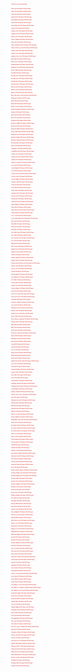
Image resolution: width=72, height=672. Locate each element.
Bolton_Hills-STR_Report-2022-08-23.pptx (21, 103)
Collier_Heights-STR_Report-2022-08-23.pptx (21, 204)
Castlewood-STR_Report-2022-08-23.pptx (20, 184)
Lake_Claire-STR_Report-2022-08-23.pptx (21, 363)
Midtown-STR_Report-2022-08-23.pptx (20, 411)
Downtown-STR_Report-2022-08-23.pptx (20, 226)
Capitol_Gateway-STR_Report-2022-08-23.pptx (22, 156)
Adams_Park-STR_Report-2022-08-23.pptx (21, 11)
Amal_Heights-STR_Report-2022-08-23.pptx (21, 19)
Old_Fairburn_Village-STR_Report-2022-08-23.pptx (23, 453)
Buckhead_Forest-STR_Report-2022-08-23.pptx (22, 134)
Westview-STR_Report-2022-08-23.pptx (20, 637)
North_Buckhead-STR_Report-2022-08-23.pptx (22, 439)
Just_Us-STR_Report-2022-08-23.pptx (20, 349)
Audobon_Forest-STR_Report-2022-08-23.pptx (22, 53)
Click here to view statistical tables (19, 4)
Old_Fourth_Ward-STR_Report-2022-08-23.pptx (22, 456)
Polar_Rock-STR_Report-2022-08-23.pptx (21, 506)
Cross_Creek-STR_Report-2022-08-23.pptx (21, 215)
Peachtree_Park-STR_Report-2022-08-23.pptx (22, 481)
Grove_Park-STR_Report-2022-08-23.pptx (21, 305)
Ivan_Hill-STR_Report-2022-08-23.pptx (20, 344)
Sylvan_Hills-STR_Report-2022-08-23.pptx (21, 579)
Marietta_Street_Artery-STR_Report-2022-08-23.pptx (23, 394)
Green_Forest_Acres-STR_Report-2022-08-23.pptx (23, 296)
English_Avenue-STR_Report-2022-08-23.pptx (22, 249)
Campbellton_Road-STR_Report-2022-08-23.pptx (22, 151)
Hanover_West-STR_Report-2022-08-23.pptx (21, 310)
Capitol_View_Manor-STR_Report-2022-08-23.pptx (23, 162)
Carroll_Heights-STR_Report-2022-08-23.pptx (22, 168)
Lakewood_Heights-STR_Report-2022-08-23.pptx (22, 369)
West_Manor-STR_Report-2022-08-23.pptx (21, 623)
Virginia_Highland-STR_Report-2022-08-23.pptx (22, 607)
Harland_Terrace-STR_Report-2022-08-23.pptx (22, 313)
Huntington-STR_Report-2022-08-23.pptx (20, 338)
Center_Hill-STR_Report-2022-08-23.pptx (21, 187)
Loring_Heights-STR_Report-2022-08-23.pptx (21, 388)
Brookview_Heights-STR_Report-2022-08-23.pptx (22, 123)
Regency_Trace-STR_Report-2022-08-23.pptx (21, 523)
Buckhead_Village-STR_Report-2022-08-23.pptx (22, 140)
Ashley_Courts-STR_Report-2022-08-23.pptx (21, 36)
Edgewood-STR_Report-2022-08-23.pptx (20, 243)
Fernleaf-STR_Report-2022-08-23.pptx (20, 271)
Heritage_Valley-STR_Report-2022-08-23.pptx (22, 321)
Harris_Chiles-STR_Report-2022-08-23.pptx (21, 316)
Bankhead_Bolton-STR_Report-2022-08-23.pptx (22, 64)
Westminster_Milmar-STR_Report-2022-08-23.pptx (23, 632)
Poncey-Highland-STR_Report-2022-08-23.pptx (22, 511)
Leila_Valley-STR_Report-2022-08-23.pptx (21, 374)
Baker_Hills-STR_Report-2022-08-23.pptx (21, 59)
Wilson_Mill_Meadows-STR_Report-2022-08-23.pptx (23, 654)
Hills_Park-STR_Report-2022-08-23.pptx (20, 327)
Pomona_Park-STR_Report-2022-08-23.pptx (21, 509)
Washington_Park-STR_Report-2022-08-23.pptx (22, 609)
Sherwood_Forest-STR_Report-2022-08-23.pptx (22, 551)
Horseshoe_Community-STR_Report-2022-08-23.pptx (23, 333)
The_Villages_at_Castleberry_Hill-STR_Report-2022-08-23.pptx (26, 587)
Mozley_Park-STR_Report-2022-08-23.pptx (21, 422)
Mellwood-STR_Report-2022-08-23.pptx (20, 405)
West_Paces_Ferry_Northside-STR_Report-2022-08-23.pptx (25, 626)
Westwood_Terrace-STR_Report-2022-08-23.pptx (22, 640)
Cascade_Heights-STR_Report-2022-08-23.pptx (22, 179)
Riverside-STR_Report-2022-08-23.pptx (20, 537)
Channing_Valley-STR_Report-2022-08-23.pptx (22, 193)
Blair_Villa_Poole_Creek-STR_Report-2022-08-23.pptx (24, 95)
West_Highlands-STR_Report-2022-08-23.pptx (22, 618)
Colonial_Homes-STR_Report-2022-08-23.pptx (22, 212)
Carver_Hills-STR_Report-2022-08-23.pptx (21, 170)
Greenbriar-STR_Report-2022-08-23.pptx (20, 299)
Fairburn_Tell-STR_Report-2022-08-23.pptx (21, 265)
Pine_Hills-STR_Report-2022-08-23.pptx (20, 498)
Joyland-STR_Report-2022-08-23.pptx (20, 347)
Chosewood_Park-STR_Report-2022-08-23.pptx (22, 201)
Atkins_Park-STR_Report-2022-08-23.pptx (21, 42)
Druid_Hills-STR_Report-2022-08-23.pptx (21, 229)
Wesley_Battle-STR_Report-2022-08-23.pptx (21, 612)
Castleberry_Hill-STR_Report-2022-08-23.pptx (22, 181)
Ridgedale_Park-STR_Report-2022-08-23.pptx (22, 531)
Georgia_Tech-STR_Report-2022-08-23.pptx (21, 285)
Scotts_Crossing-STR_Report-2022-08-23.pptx (22, 548)
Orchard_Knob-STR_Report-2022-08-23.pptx (21, 461)
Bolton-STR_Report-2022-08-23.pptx (19, 100)
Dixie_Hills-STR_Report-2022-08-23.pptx (20, 223)
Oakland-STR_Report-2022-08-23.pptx (20, 447)
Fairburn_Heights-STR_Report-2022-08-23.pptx (22, 257)
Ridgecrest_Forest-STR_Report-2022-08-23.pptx (22, 528)
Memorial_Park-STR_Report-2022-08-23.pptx (22, 408)
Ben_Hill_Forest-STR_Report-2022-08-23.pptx (22, 78)
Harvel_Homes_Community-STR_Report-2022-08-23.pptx (24, 319)
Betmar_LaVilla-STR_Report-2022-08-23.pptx (22, 92)
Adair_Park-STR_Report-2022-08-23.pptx (21, 8)
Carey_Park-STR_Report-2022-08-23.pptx (21, 165)
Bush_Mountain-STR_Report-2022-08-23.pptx (22, 142)
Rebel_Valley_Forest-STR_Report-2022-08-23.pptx (23, 520)
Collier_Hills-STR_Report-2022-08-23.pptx (21, 207)
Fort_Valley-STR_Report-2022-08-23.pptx (21, 279)
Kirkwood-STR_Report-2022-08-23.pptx (20, 358)
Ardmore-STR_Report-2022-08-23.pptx (20, 28)
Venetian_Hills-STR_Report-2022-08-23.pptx (21, 601)
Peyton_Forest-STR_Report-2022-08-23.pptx (21, 492)
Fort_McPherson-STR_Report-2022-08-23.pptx (22, 277)
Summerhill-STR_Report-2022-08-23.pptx (21, 570)
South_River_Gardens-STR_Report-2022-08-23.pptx (23, 556)
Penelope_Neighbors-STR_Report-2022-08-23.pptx (23, 484)
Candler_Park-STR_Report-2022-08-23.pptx (21, 154)
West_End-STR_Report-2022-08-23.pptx (20, 615)
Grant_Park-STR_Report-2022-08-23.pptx (21, 291)
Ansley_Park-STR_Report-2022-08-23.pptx (21, 22)
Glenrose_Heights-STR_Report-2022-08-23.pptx (22, 288)
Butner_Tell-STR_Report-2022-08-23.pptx (21, 145)
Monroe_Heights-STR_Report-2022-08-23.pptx (22, 416)
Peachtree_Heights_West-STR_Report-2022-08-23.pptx (24, 475)
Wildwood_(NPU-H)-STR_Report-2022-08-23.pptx (23, 649)
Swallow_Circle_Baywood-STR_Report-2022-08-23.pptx (24, 573)
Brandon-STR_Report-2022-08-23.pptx (20, 112)
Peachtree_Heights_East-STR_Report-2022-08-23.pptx (23, 472)
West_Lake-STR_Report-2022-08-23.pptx (20, 621)
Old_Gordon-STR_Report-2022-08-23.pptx (21, 458)
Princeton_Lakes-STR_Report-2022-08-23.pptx (22, 514)
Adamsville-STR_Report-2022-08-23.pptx (20, 14)
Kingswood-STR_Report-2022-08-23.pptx (20, 355)
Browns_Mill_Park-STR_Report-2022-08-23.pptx (22, 131)
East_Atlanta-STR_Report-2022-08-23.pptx (21, 235)
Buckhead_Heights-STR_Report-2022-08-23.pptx (22, 137)
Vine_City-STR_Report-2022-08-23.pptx (20, 604)
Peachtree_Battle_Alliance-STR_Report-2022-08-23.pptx (24, 470)
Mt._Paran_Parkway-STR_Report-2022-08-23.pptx (23, 430)
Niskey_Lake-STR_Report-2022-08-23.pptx (21, 436)
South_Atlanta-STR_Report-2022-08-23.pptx (21, 553)
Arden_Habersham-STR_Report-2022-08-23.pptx (22, 25)
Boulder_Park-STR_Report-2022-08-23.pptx (21, 106)
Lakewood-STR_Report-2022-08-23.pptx (20, 366)
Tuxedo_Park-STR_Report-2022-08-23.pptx (21, 595)
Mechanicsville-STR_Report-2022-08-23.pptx (21, 402)
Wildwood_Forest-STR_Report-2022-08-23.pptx (22, 651)
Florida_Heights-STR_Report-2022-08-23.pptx (22, 274)
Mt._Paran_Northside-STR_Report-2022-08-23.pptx (23, 428)
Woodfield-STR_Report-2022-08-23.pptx (20, 660)
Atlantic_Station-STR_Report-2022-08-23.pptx (22, 50)
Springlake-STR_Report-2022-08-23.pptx (20, 565)
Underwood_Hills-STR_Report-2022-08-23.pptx (22, 598)
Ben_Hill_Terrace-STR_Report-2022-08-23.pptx (22, 84)
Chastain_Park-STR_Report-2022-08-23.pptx (21, 196)
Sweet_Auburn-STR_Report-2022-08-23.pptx (21, 576)
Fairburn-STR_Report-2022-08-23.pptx (20, 254)
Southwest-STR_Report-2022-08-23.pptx (20, 562)
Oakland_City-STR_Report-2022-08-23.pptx (21, 450)
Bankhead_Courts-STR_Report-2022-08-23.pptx (22, 67)
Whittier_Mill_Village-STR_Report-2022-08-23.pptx (23, 643)
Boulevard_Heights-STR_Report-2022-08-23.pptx (22, 109)
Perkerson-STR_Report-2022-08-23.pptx (20, 489)
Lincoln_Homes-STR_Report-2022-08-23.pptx (21, 380)
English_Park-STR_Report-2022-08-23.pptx (21, 251)
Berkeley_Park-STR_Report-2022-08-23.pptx (21, 89)
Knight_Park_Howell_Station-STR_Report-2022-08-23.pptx (25, 360)
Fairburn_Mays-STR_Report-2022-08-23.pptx (21, 260)
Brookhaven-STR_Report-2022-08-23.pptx (21, 120)
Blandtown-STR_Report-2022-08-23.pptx (20, 98)
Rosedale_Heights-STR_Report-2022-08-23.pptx (22, 542)
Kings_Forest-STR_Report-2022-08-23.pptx (21, 352)
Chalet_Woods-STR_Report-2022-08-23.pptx (21, 190)
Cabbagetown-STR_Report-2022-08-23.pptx (21, 148)
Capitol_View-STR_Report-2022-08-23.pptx (21, 159)
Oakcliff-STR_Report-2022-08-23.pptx (20, 444)
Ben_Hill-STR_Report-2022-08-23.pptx (20, 72)
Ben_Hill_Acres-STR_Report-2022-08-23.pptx (21, 75)
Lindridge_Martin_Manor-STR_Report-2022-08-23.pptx (24, 386)
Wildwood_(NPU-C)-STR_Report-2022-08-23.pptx (22, 646)
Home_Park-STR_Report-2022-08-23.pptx (21, 330)
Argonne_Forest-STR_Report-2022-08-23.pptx (22, 30)
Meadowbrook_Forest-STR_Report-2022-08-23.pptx (23, 400)
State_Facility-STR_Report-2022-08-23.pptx (21, 567)
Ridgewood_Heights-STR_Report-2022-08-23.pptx (22, 534)
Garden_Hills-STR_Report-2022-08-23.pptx (21, 282)
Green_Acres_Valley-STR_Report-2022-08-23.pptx (23, 293)
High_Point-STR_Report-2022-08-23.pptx (20, 324)
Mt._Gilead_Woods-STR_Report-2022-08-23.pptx (22, 425)
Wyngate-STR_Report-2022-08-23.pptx (20, 665)
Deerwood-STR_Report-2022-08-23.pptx (20, 221)
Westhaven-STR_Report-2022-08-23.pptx (20, 629)
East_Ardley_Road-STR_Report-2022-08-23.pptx (22, 232)
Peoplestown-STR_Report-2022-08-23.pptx (21, 486)
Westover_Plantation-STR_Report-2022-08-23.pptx (23, 635)
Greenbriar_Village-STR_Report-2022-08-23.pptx (22, 302)
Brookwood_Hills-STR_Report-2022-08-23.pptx (22, 128)
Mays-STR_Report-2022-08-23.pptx (19, 397)
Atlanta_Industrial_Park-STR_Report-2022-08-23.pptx (24, 44)
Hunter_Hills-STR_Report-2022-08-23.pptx (21, 335)
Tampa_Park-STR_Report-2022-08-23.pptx (21, 581)
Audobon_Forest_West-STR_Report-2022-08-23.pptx (23, 56)
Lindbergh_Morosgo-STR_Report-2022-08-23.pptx (23, 383)
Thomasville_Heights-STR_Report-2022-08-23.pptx (23, 593)
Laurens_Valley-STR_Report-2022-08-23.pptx (21, 372)
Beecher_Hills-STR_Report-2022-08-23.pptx (21, 70)
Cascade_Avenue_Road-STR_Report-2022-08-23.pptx (23, 173)
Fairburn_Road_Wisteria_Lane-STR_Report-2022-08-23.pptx (25, 263)
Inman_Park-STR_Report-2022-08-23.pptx (21, 341)
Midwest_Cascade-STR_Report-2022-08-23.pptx (22, 414)
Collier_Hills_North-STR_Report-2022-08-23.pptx (22, 209)
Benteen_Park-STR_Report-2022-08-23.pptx (21, 86)
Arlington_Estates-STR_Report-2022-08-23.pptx (22, 33)
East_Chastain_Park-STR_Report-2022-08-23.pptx (23, 237)
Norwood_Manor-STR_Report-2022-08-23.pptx (22, 442)
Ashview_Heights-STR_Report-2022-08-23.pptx (22, 39)
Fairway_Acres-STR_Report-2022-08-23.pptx (21, 268)
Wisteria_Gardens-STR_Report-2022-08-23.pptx (22, 657)
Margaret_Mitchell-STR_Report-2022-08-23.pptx (22, 391)
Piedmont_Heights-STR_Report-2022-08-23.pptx (22, 495)
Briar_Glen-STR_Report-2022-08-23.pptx (20, 117)
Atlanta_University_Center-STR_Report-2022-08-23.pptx (24, 47)
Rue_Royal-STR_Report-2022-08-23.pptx (20, 545)
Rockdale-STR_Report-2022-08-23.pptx (20, 539)
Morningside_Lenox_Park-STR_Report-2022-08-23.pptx (24, 419)
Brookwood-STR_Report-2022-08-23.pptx (20, 126)
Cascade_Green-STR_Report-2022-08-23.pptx (21, 176)
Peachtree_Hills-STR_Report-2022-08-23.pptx (21, 478)
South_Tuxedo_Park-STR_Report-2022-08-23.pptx (23, 559)
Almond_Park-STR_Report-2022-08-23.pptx (21, 17)
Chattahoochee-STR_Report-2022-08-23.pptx (21, 198)
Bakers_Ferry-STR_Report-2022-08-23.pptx (21, 61)
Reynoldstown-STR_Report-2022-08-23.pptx (21, 525)
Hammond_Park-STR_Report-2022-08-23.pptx (22, 307)
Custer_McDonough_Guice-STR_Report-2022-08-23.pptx (24, 218)
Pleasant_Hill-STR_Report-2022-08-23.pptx (21, 503)
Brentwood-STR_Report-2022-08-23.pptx (20, 114)
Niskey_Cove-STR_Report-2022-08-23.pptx (21, 433)
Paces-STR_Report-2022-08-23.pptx (19, 467)
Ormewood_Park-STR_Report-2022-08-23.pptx (22, 464)
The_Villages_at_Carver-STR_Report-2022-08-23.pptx (23, 584)
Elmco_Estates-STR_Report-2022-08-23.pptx (21, 246)
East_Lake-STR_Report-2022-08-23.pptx (20, 240)
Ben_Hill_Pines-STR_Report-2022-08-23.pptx (21, 81)
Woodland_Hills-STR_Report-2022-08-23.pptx (22, 662)
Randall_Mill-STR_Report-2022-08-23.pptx (21, 517)
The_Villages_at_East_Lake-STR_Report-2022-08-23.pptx (24, 590)
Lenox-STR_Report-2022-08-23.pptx (19, 377)
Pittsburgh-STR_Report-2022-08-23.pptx (20, 500)
